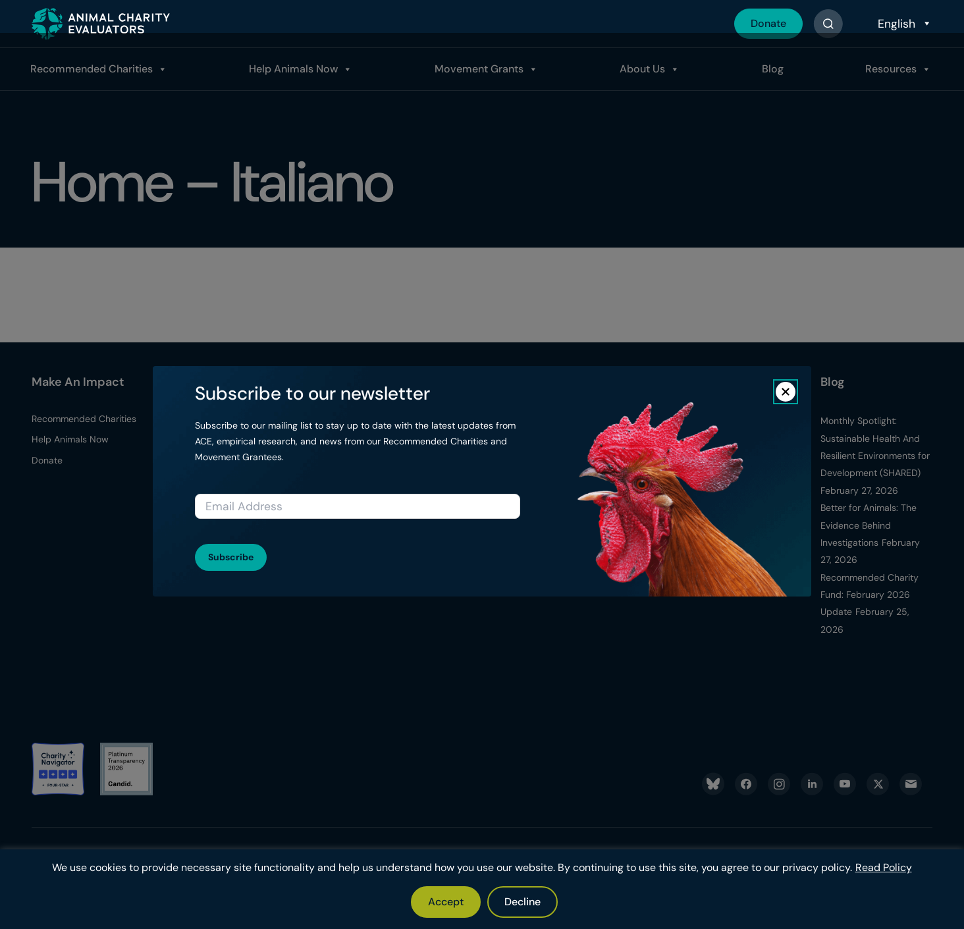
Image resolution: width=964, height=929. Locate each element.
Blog (773, 69)
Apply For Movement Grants (391, 445)
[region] (482, 889)
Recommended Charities (91, 69)
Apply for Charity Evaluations (383, 479)
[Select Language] (903, 23)
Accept (446, 902)
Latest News (531, 460)
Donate (768, 23)
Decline (522, 902)
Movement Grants (479, 69)
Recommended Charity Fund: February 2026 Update (869, 594)
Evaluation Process (387, 419)
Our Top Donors (223, 460)
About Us (642, 69)
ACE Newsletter (538, 501)
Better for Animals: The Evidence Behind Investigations (868, 525)
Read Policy (883, 867)
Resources (891, 69)
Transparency (534, 439)
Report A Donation (228, 439)
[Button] (828, 23)
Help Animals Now (293, 69)
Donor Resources (226, 419)
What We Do (532, 419)
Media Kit (525, 481)
